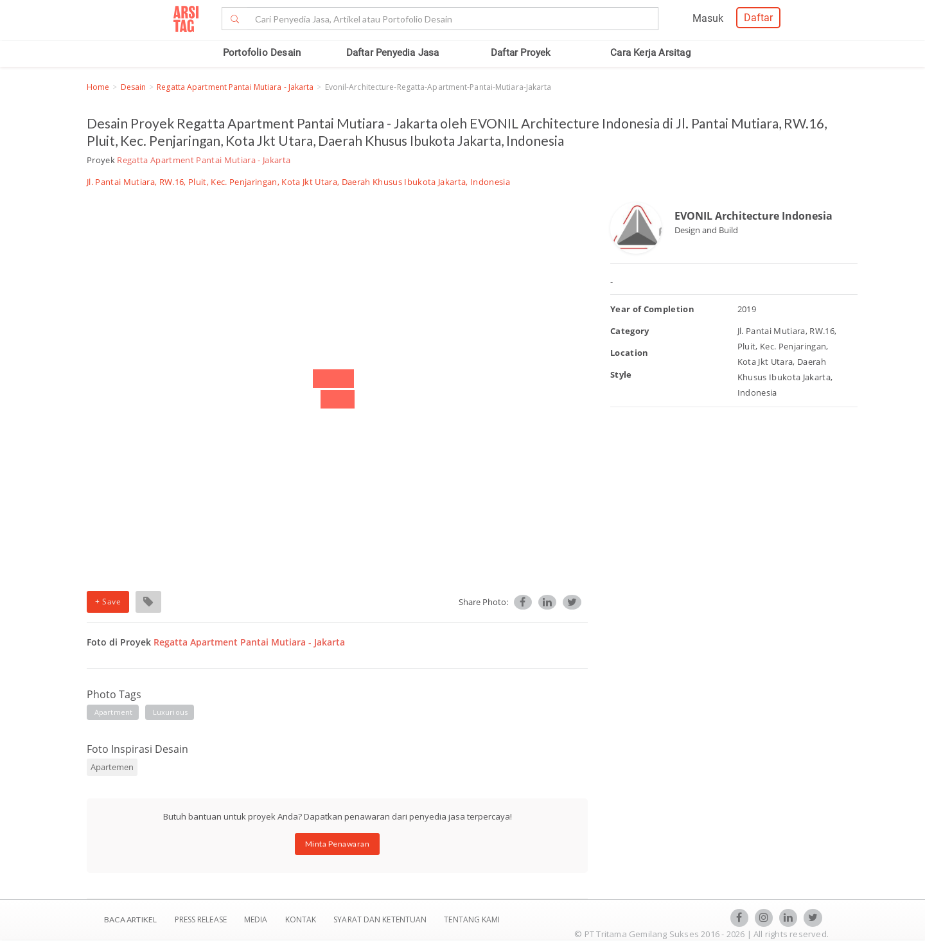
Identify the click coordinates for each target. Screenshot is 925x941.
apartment (113, 712)
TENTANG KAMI (472, 919)
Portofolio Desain (262, 52)
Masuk (707, 18)
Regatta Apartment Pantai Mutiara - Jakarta (235, 87)
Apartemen (112, 767)
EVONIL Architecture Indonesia (753, 216)
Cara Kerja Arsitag (650, 52)
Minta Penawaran (337, 844)
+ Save (108, 601)
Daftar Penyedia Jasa (392, 52)
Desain (133, 87)
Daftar (758, 18)
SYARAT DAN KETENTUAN (380, 919)
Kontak (302, 919)
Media (257, 919)
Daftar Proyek (521, 52)
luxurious (170, 712)
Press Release (200, 919)
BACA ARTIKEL (130, 919)
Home (98, 87)
